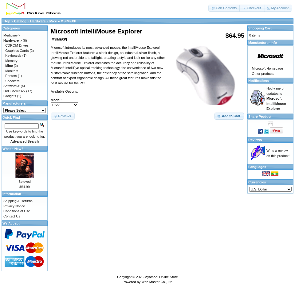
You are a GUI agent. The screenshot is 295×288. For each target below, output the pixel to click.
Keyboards (13, 55)
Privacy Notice (14, 206)
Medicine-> (11, 35)
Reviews (255, 140)
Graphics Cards (17, 50)
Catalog (20, 21)
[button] (224, 8)
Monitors (11, 71)
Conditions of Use (16, 211)
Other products (263, 73)
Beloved (24, 181)
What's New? (12, 149)
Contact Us (11, 216)
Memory (11, 61)
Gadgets (9, 96)
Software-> (11, 86)
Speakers (12, 81)
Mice (53, 21)
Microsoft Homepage (267, 68)
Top (7, 21)
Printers (11, 76)
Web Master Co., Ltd (156, 282)
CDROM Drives (17, 45)
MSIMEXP (68, 21)
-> (12, 40)
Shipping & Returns (18, 201)
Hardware (37, 21)
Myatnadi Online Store (161, 277)
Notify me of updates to (276, 98)
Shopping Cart (260, 28)
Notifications (258, 81)
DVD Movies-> (14, 91)
